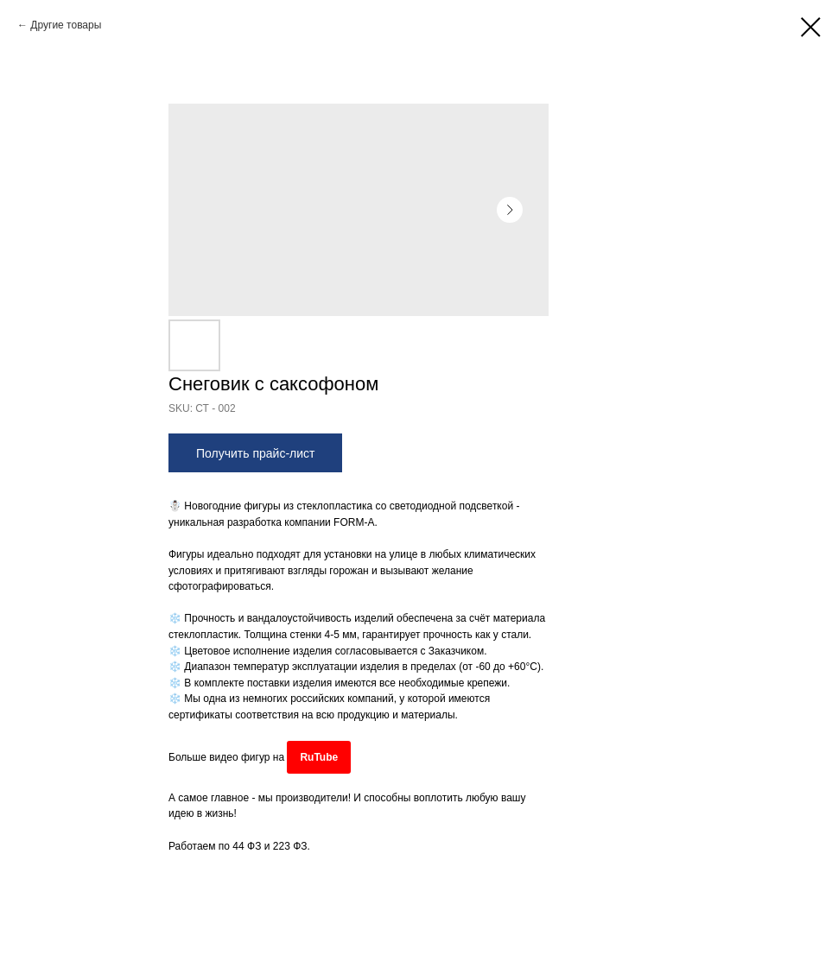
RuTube (319, 757)
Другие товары (65, 25)
